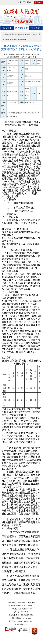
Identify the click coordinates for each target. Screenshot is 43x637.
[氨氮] (13, 374)
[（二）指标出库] (22, 292)
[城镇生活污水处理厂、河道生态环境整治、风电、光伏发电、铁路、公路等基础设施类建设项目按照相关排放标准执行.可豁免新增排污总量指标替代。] (22, 424)
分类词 (21, 102)
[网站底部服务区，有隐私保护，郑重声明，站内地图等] (21, 618)
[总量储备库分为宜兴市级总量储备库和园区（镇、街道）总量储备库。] (22, 223)
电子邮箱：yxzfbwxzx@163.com (21, 621)
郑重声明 (21, 602)
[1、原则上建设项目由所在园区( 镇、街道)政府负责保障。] (22, 297)
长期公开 (10, 83)
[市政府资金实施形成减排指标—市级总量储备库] (22, 234)
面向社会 (28, 76)
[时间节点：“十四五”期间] (22, 229)
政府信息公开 (21, 28)
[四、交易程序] (22, 357)
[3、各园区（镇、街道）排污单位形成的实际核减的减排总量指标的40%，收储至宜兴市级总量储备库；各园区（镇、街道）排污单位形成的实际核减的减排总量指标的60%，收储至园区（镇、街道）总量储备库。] (22, 282)
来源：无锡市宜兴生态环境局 (15, 54)
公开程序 (21, 83)
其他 (38, 93)
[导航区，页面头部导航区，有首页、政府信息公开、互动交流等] (21, 28)
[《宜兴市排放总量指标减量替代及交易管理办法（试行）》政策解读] (21, 48)
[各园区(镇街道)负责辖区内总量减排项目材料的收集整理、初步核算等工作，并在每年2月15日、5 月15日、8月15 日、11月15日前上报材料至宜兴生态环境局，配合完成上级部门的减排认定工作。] (22, 479)
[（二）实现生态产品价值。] (22, 207)
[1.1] (9, 387)
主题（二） (21, 93)
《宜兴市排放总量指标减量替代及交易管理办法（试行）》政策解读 (23, 114)
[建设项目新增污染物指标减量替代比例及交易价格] (22, 362)
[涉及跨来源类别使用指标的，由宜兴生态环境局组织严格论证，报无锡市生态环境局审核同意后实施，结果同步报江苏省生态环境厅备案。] (22, 437)
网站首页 (7, 28)
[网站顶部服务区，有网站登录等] (21, 2)
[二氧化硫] (27, 374)
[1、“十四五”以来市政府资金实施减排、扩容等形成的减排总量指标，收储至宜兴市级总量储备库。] (22, 256)
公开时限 (3, 83)
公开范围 (21, 76)
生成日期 (21, 62)
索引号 (3, 62)
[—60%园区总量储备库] (22, 250)
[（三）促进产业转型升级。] (22, 211)
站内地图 (31, 602)
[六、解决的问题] (22, 528)
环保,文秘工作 (29, 102)
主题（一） (3, 93)
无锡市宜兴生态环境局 (12, 69)
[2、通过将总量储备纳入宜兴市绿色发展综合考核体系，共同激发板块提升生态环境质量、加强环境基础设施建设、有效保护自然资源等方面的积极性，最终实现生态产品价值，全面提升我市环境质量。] (22, 560)
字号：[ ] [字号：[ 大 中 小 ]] (30, 57)
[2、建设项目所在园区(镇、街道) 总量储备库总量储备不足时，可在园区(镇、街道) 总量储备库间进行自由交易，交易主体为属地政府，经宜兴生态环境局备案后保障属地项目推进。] (22, 307)
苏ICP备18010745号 (21, 612)
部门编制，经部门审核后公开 (33, 83)
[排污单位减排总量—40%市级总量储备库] (22, 246)
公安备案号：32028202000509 (21, 615)
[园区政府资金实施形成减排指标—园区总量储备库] (22, 240)
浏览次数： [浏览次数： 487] (18, 57)
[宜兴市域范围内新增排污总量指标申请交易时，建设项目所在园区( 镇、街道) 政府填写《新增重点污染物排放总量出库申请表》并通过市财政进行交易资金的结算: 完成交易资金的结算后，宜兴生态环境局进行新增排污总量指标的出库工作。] (22, 456)
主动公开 (10, 76)
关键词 (3, 102)
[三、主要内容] (22, 214)
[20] (13, 399)
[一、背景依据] (22, 130)
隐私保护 (11, 602)
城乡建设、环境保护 (12, 93)
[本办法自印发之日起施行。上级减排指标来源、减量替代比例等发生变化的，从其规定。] (22, 522)
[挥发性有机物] (39, 374)
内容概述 (3, 114)
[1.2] (31, 387)
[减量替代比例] (4, 387)
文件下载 (3, 107)
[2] (39, 387)
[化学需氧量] (9, 374)
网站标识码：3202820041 (21, 618)
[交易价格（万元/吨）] (4, 399)
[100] (22, 399)
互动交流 (35, 28)
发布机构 (3, 69)
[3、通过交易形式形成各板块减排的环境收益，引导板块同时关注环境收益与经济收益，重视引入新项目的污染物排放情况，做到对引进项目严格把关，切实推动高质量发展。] (22, 585)
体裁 (33, 93)
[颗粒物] (35, 374)
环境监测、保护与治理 (27, 94)
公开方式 (3, 76)
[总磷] (22, 374)
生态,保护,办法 (11, 102)
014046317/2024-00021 (12, 62)
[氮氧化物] (31, 374)
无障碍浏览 (27, 2)
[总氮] (18, 374)
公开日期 (33, 62)
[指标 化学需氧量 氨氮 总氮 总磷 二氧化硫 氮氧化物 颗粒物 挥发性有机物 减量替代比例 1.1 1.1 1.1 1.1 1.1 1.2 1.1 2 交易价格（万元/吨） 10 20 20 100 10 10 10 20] (22, 386)
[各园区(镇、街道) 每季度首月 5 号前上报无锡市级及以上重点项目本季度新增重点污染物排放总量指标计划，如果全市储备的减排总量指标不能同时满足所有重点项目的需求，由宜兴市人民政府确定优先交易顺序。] (22, 497)
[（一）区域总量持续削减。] (22, 203)
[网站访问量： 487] (21, 624)
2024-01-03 (27, 62)
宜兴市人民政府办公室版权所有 (21, 606)
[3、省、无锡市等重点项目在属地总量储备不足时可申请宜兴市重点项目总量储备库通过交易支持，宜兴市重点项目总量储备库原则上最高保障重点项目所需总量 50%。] (22, 322)
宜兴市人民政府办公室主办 (21, 609)
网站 (26, 69)
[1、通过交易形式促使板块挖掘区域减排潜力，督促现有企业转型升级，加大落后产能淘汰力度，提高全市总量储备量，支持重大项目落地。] (22, 538)
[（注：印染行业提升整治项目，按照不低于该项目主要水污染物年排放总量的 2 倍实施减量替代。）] (22, 412)
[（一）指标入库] (22, 217)
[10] (9, 399)
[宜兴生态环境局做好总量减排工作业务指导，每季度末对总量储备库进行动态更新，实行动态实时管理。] (22, 510)
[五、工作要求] (22, 468)
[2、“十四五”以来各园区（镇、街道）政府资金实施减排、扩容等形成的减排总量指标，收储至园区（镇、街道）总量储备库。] (22, 267)
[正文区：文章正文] (21, 320)
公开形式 (21, 69)
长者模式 (38, 2)
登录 (19, 2)
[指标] (4, 374)
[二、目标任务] (22, 199)
